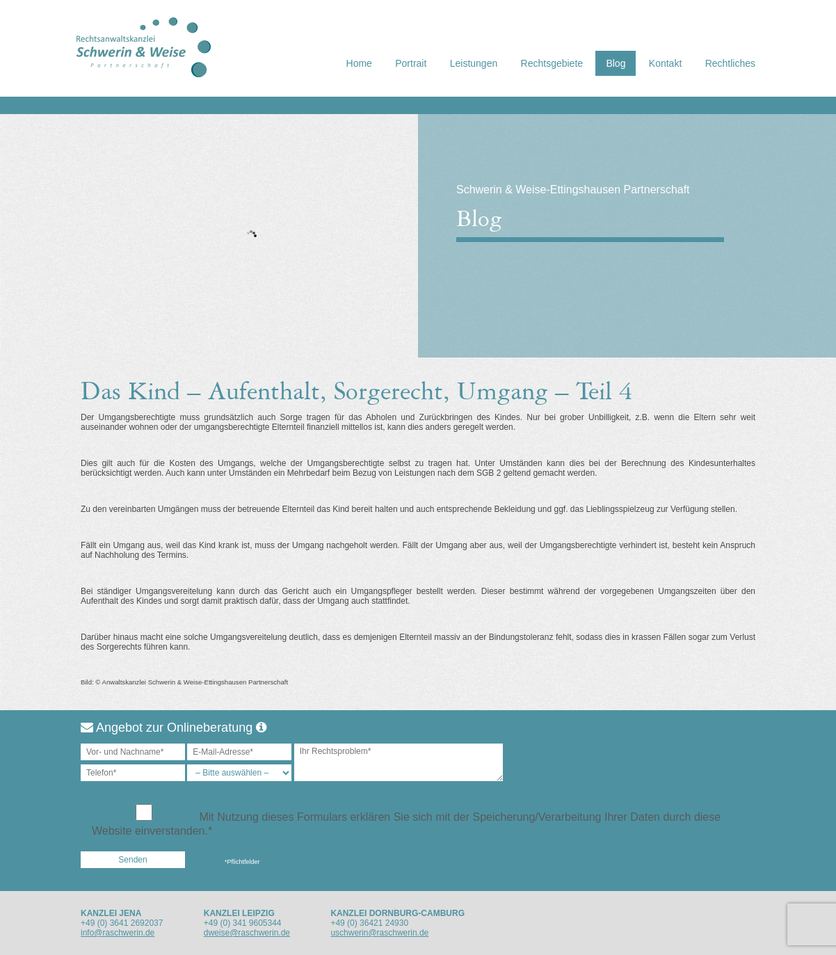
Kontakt (665, 63)
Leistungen (474, 63)
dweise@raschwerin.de (247, 933)
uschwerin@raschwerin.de (379, 933)
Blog (615, 63)
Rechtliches (730, 63)
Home (359, 63)
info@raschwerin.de (117, 933)
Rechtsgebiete (552, 63)
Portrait (410, 63)
